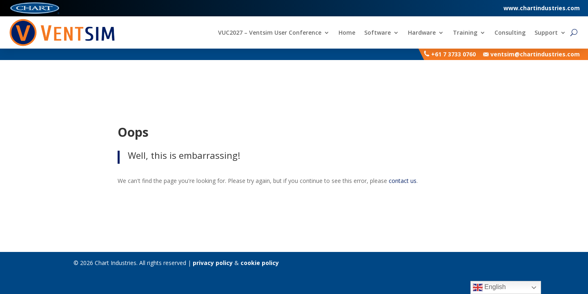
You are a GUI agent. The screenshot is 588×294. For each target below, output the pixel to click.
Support (546, 33)
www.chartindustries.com (541, 8)
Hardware (422, 33)
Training (465, 33)
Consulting (510, 33)
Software (377, 33)
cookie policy (260, 263)
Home (347, 33)
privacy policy (213, 263)
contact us (402, 181)
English (489, 287)
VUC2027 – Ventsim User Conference (269, 33)
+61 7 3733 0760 (453, 54)
